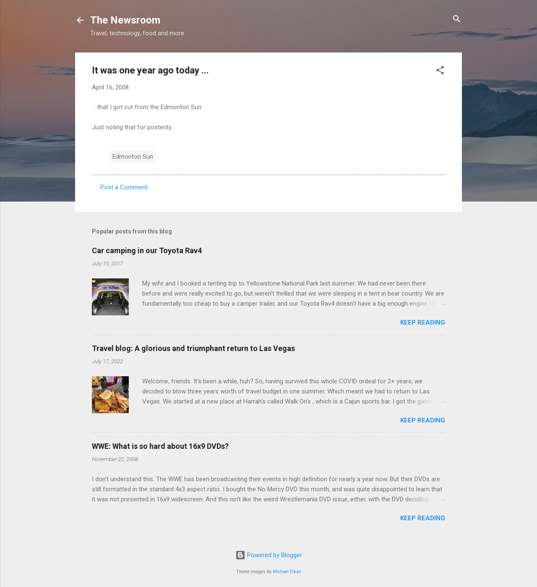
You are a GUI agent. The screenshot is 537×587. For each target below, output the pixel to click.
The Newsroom (125, 20)
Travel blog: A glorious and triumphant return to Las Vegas (193, 348)
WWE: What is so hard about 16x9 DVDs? (160, 446)
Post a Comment (124, 187)
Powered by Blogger (268, 555)
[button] (440, 70)
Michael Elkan (287, 571)
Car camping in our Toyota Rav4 (147, 250)
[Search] (457, 19)
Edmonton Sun (132, 156)
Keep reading (422, 322)
